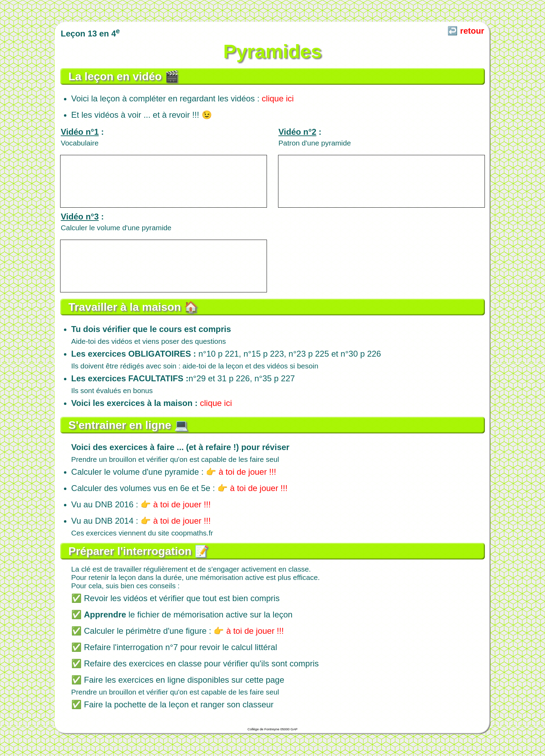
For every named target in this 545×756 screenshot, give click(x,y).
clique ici (278, 98)
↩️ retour (465, 30)
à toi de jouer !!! (247, 471)
